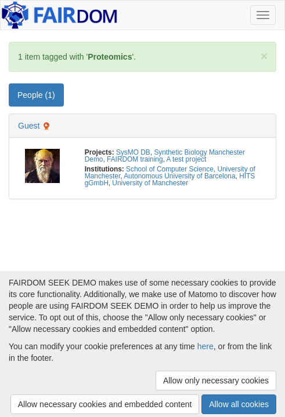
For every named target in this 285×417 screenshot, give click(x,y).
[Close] (264, 56)
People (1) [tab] (36, 95)
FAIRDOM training (135, 159)
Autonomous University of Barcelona (179, 176)
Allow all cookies (239, 404)
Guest (28, 125)
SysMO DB (133, 152)
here (205, 346)
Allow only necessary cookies (216, 380)
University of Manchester (150, 183)
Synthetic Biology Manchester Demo (165, 155)
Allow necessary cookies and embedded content (105, 404)
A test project (187, 159)
